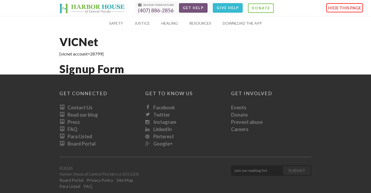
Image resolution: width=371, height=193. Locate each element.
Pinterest (159, 136)
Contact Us (76, 107)
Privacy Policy (100, 180)
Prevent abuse (247, 122)
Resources (200, 23)
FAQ (68, 129)
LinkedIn (158, 129)
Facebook (160, 107)
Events (238, 107)
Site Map (125, 180)
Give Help (228, 8)
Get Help (193, 8)
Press (70, 122)
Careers (239, 129)
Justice (142, 23)
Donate (261, 8)
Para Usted (76, 136)
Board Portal (78, 144)
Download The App (242, 23)
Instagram (160, 122)
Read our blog (79, 115)
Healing (169, 23)
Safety (116, 23)
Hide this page (344, 7)
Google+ (159, 144)
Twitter (157, 115)
